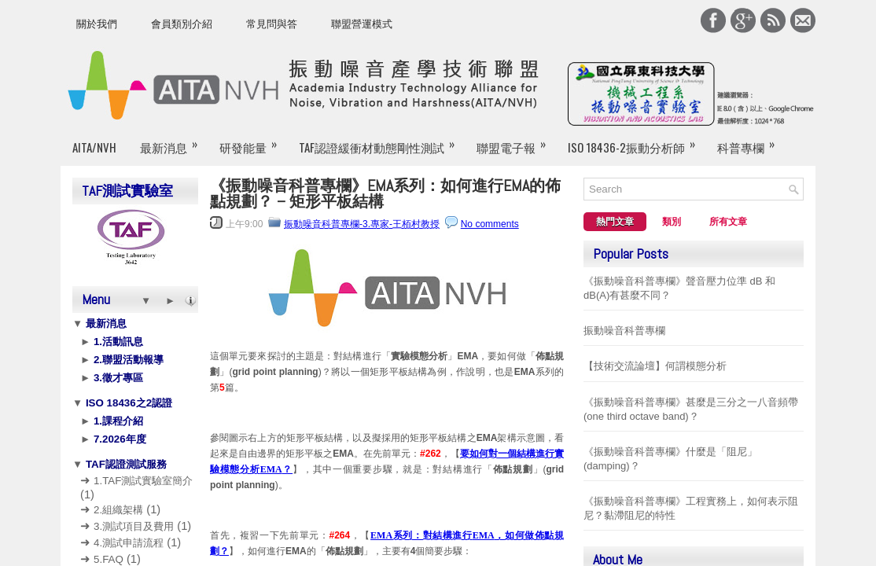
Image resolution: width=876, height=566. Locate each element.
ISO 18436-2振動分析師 (591, 147)
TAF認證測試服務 (125, 464)
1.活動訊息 (116, 341)
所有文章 (728, 221)
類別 (671, 221)
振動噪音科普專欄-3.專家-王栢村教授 (362, 224)
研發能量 (234, 147)
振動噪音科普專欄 (624, 330)
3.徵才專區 (116, 378)
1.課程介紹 (116, 421)
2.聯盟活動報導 (127, 360)
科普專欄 (697, 147)
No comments (490, 224)
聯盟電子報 (480, 147)
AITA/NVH (94, 147)
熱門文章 (615, 221)
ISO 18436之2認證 (127, 403)
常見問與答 (271, 24)
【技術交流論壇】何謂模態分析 (655, 366)
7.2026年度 (117, 439)
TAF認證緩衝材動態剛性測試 (354, 147)
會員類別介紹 (181, 24)
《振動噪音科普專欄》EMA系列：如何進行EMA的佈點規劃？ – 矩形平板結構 (385, 193)
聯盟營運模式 (361, 24)
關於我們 (96, 24)
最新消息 (163, 147)
